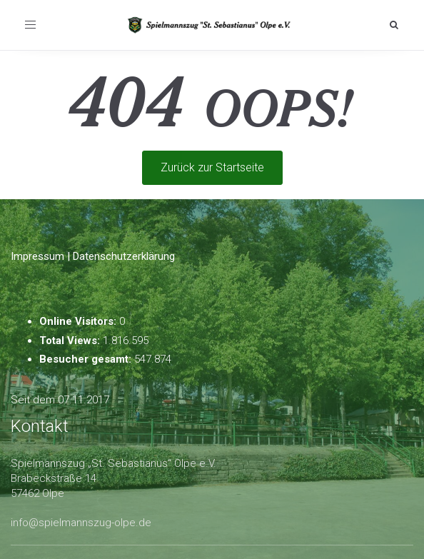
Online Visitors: (79, 321)
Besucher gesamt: (86, 359)
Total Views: (71, 340)
